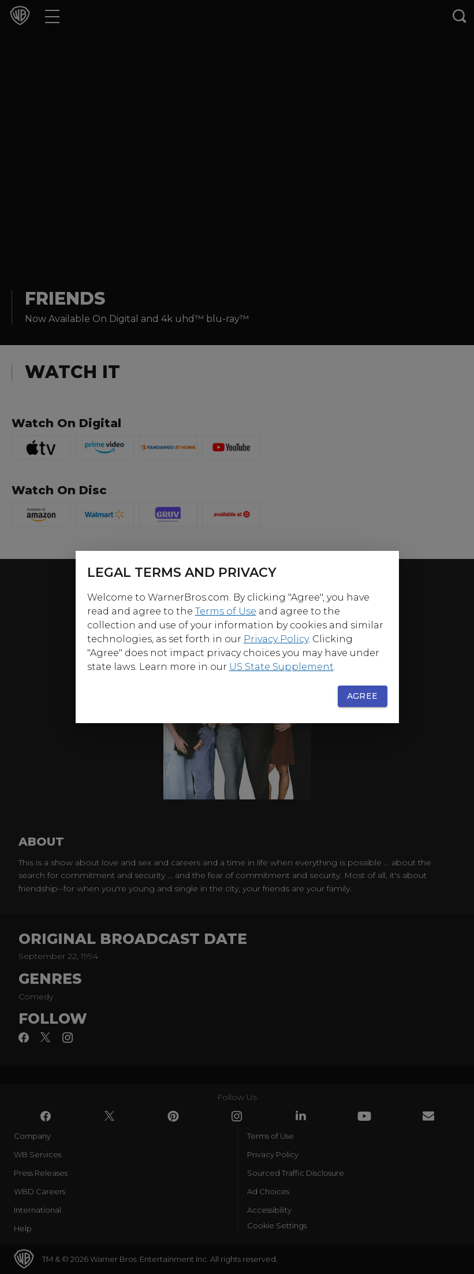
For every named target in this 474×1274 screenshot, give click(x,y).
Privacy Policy (276, 639)
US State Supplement (281, 666)
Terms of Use (225, 611)
